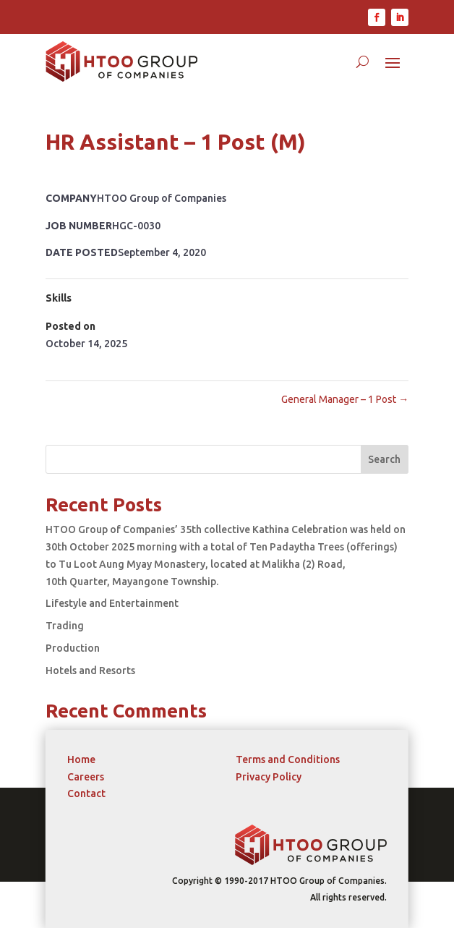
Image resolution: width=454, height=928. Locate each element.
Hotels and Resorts (90, 670)
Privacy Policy (268, 777)
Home (81, 759)
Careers (85, 777)
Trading (65, 625)
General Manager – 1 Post (344, 399)
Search (384, 459)
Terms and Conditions (288, 759)
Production (73, 648)
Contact (86, 793)
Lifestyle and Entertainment (112, 603)
